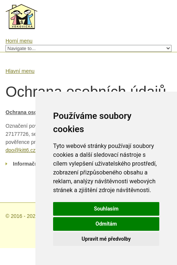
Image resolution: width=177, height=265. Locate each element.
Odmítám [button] (106, 224)
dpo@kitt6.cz (20, 150)
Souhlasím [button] (106, 209)
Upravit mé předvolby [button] (106, 239)
